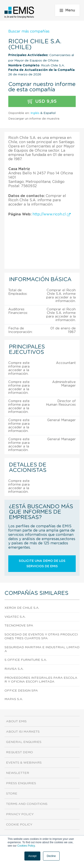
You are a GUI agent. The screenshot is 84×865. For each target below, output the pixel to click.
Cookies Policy (26, 845)
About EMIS (16, 721)
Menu (67, 10)
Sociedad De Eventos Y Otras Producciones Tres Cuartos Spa (41, 636)
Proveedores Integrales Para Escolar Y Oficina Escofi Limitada (40, 679)
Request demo (19, 752)
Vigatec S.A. (15, 616)
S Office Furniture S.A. (25, 659)
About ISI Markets (23, 731)
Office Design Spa (21, 690)
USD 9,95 (42, 101)
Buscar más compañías (29, 31)
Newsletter (17, 773)
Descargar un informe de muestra (33, 118)
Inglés (34, 113)
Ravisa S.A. (14, 668)
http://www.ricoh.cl (51, 214)
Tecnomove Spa (18, 625)
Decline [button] (51, 856)
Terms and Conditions (26, 804)
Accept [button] (32, 856)
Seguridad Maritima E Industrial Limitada (42, 649)
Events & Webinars (24, 762)
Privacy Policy (20, 814)
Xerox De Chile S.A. (21, 607)
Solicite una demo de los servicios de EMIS (42, 563)
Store (11, 793)
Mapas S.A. (13, 699)
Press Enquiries (21, 783)
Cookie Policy (19, 824)
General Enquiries (23, 742)
